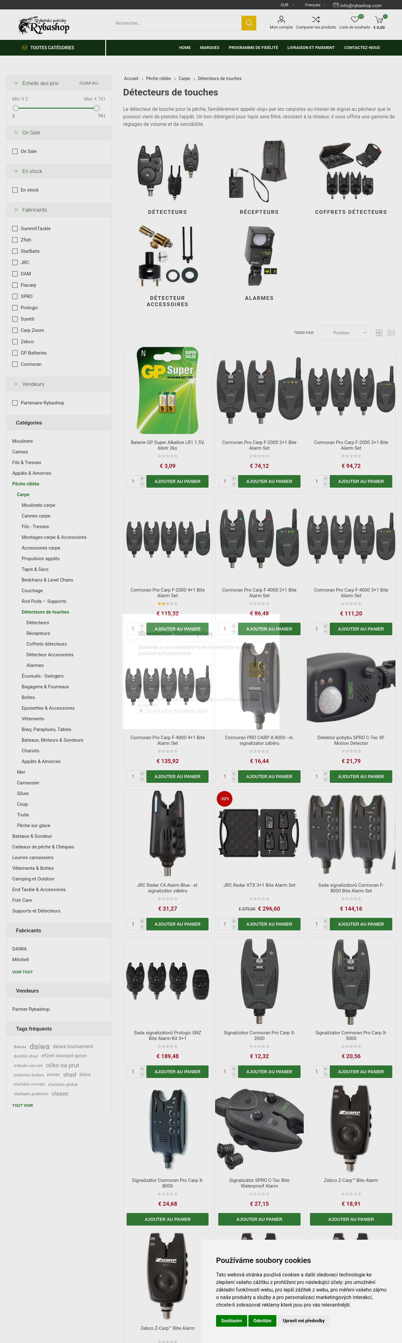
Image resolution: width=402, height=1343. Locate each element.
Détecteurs (167, 212)
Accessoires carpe (41, 548)
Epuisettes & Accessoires (48, 708)
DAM (26, 274)
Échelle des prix (40, 83)
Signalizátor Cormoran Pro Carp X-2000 (259, 1035)
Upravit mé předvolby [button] (303, 1320)
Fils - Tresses (35, 526)
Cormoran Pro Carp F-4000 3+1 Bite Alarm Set (351, 592)
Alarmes (259, 298)
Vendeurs (33, 384)
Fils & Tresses (26, 462)
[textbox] (175, 23)
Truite (23, 815)
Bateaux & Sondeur (32, 836)
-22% (224, 798)
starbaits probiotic (31, 1093)
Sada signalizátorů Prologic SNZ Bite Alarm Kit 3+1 (167, 1035)
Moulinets (22, 441)
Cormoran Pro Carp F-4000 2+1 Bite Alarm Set (259, 592)
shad (69, 1074)
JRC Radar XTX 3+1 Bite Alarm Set (259, 885)
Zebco (27, 341)
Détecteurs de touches (45, 612)
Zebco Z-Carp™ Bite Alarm (351, 1180)
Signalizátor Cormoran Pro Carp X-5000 (351, 1035)
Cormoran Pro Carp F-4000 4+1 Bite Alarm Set (167, 740)
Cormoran (31, 364)
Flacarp (28, 285)
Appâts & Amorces (31, 473)
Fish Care (22, 900)
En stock (32, 171)
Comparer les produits (316, 27)
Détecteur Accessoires (168, 301)
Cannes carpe (36, 516)
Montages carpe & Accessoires (54, 537)
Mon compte (281, 27)
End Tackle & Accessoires (39, 889)
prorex (53, 1074)
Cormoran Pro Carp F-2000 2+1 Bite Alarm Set (259, 445)
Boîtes (28, 697)
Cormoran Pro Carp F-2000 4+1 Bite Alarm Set (167, 592)
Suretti (28, 319)
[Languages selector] (312, 4)
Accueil (131, 78)
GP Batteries (34, 353)
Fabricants (34, 210)
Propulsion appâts (41, 558)
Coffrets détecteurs (351, 212)
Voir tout (22, 972)
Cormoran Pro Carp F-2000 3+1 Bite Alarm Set (351, 445)
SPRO (27, 296)
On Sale (31, 132)
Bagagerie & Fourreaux (45, 687)
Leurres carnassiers (32, 857)
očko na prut (62, 1065)
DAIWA (19, 949)
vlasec (60, 1093)
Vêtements (33, 719)
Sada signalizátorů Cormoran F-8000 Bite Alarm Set (351, 888)
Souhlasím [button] (231, 1320)
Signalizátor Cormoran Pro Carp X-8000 (168, 1183)
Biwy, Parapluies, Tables (46, 729)
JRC (25, 262)
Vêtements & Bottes (33, 868)
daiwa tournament (73, 1046)
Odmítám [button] (262, 1320)
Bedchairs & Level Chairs (47, 580)
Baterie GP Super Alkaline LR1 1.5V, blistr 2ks (167, 445)
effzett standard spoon (64, 1056)
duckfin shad (26, 1056)
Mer (21, 772)
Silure (23, 793)
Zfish (26, 240)
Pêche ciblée (25, 484)
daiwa (40, 1046)
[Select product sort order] (344, 333)
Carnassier (28, 783)
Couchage (32, 590)
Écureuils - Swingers (43, 676)
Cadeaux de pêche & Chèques (43, 847)
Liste (391, 333)
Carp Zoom (32, 330)
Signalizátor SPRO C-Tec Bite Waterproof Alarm (259, 1183)
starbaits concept (29, 1084)
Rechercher (249, 23)
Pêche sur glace (33, 825)
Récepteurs (259, 212)
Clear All (89, 83)
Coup (22, 804)
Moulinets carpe (38, 505)
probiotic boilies (29, 1074)
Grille (379, 333)
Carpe (23, 494)
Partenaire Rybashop (42, 403)
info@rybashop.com (361, 5)
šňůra (85, 1074)
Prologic (29, 308)
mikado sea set (28, 1065)
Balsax (20, 1046)
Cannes (20, 452)
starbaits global (63, 1084)
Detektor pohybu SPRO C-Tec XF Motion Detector (351, 740)
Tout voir (22, 1105)
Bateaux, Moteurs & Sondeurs (53, 740)
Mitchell (20, 959)
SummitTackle (36, 228)
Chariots (30, 751)
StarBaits (30, 251)
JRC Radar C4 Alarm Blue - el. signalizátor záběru (167, 888)
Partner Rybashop (31, 1009)
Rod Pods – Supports (44, 601)
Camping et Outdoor (33, 879)
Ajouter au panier (177, 481)
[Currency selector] (285, 4)
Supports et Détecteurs (36, 911)
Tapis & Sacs (35, 569)
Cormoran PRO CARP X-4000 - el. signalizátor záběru (259, 740)
